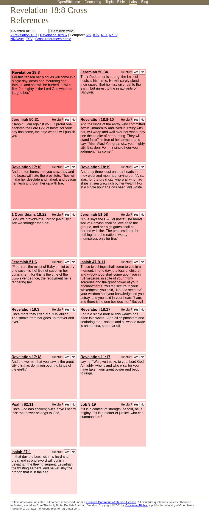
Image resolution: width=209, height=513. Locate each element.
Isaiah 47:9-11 (93, 262)
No (143, 72)
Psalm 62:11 (23, 404)
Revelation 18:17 (96, 309)
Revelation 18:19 (96, 167)
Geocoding (92, 2)
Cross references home (53, 39)
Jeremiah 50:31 (25, 119)
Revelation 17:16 (27, 167)
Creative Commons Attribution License (111, 502)
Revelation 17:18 (27, 357)
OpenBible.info (69, 2)
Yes (136, 72)
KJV (96, 35)
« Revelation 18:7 (24, 35)
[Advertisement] (165, 38)
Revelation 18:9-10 (97, 119)
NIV (88, 35)
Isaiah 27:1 (21, 452)
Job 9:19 (88, 404)
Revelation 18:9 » (53, 35)
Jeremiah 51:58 (94, 214)
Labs (133, 2)
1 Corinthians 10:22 (29, 214)
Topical (115, 2)
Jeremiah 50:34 (94, 72)
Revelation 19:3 (25, 309)
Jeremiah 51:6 (24, 262)
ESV (29, 39)
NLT (104, 35)
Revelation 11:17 (96, 357)
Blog (144, 2)
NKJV (113, 35)
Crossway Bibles (136, 505)
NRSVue (17, 39)
